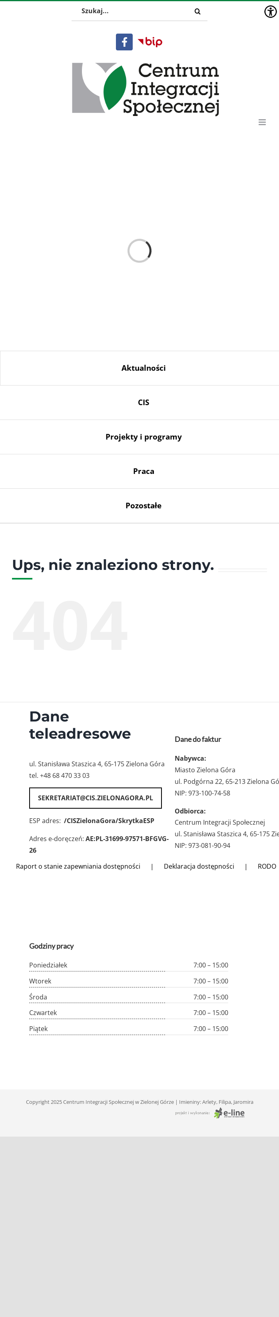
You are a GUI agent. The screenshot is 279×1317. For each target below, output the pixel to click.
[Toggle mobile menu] (263, 122)
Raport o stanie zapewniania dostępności (78, 866)
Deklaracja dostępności (199, 866)
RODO (267, 866)
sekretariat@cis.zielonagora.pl (95, 797)
